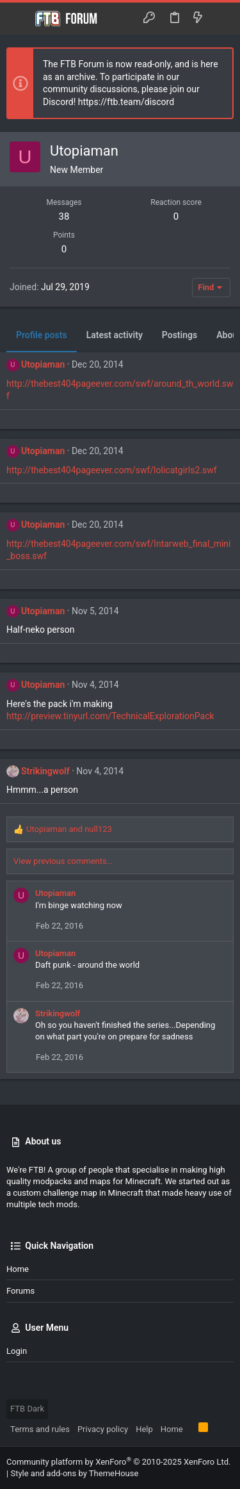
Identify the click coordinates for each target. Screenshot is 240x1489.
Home (17, 1269)
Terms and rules (40, 1429)
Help (144, 1429)
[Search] (221, 18)
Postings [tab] (179, 335)
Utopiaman (43, 364)
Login (16, 1351)
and (69, 829)
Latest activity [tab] (114, 335)
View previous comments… (62, 861)
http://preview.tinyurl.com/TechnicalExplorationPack (110, 716)
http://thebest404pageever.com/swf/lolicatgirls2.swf (111, 470)
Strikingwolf (45, 771)
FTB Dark (27, 1408)
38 (64, 216)
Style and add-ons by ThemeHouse (74, 1473)
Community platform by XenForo (118, 1462)
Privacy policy (102, 1429)
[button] (19, 18)
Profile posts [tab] (41, 335)
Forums (20, 1291)
